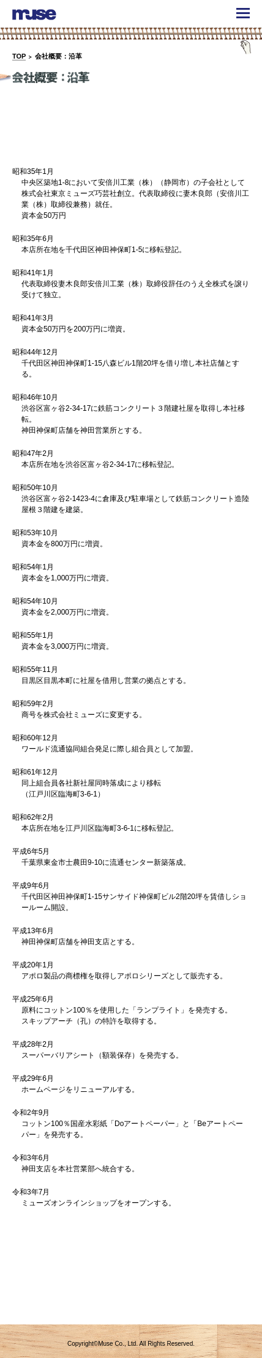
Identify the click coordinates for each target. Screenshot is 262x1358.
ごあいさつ (52, 132)
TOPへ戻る (233, 1307)
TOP (19, 56)
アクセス (208, 132)
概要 (131, 132)
